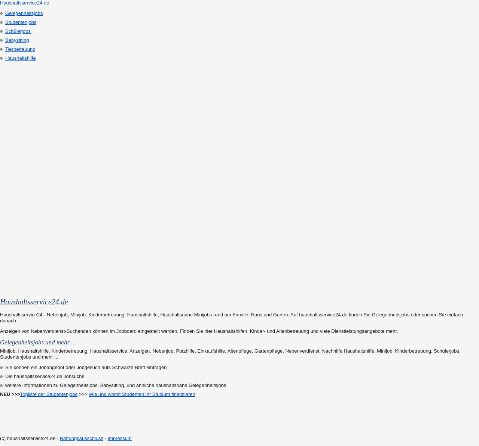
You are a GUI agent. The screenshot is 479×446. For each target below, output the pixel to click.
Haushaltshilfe (20, 58)
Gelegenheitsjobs (24, 13)
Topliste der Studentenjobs (48, 394)
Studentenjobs (20, 22)
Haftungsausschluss (81, 438)
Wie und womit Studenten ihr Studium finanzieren (142, 394)
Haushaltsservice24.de (24, 3)
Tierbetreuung (20, 49)
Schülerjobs (18, 31)
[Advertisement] (30, 176)
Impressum (120, 438)
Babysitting (17, 40)
